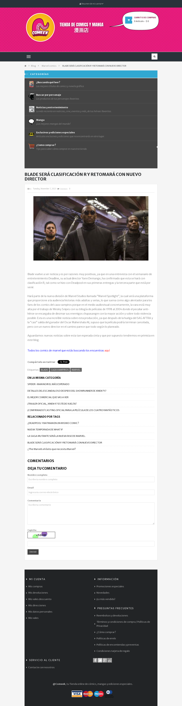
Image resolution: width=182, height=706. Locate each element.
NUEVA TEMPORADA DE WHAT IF (45, 429)
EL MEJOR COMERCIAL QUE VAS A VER (48, 397)
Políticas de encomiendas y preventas (118, 644)
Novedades (103, 592)
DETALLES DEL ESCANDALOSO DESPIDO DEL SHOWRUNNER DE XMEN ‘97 (67, 390)
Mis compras (35, 586)
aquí (107, 350)
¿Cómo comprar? (106, 632)
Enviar (33, 552)
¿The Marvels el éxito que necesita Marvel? (52, 449)
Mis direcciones (37, 605)
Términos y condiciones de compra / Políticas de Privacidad (123, 623)
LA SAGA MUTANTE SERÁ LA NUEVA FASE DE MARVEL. (57, 436)
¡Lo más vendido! (106, 599)
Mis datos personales (40, 611)
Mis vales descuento (39, 599)
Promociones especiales (110, 586)
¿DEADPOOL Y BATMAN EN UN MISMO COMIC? (53, 423)
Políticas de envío (106, 638)
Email (31, 487)
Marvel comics (49, 66)
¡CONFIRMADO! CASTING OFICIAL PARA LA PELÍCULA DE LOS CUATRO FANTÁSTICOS (73, 410)
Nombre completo (37, 475)
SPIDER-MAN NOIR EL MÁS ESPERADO (48, 384)
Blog (33, 66)
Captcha (32, 530)
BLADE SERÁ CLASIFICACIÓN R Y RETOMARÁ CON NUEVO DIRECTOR (65, 442)
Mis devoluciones (38, 592)
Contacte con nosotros (41, 667)
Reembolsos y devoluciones (112, 615)
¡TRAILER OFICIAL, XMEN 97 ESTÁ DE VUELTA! (52, 403)
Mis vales (33, 618)
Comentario (34, 500)
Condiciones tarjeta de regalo (113, 651)
